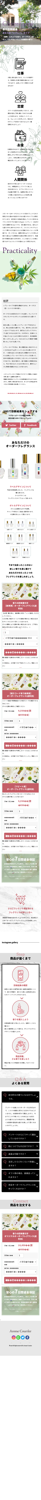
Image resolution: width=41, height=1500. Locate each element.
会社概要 (11, 1480)
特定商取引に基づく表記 (20, 1484)
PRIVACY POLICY (29, 1480)
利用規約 (16, 983)
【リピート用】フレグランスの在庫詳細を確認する (20, 950)
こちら (20, 1030)
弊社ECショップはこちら (20, 674)
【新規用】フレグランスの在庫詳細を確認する (20, 739)
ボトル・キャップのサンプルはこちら (21, 723)
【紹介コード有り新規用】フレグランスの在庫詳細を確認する (20, 846)
